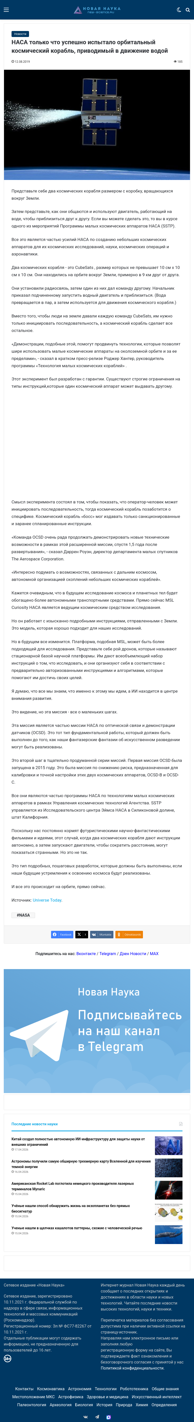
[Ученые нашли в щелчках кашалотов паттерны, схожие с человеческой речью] (168, 1234)
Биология (84, 1405)
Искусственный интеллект (157, 1397)
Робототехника (134, 1389)
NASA (24, 915)
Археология (61, 1405)
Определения (164, 1405)
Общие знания (165, 1389)
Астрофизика (70, 1397)
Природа (124, 1405)
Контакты (24, 1389)
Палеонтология (31, 1405)
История (104, 1405)
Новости (20, 34)
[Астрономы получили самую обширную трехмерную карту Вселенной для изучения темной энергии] (168, 1168)
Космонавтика (51, 1389)
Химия (142, 1405)
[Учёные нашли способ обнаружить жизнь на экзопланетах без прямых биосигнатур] (168, 1212)
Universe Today (47, 900)
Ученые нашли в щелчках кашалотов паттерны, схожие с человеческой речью (77, 1228)
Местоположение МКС (33, 1397)
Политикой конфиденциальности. (133, 1368)
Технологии (106, 1389)
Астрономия (79, 1389)
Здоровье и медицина (107, 1397)
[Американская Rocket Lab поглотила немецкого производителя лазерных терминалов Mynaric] (168, 1190)
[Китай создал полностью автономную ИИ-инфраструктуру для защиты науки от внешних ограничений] (168, 1145)
